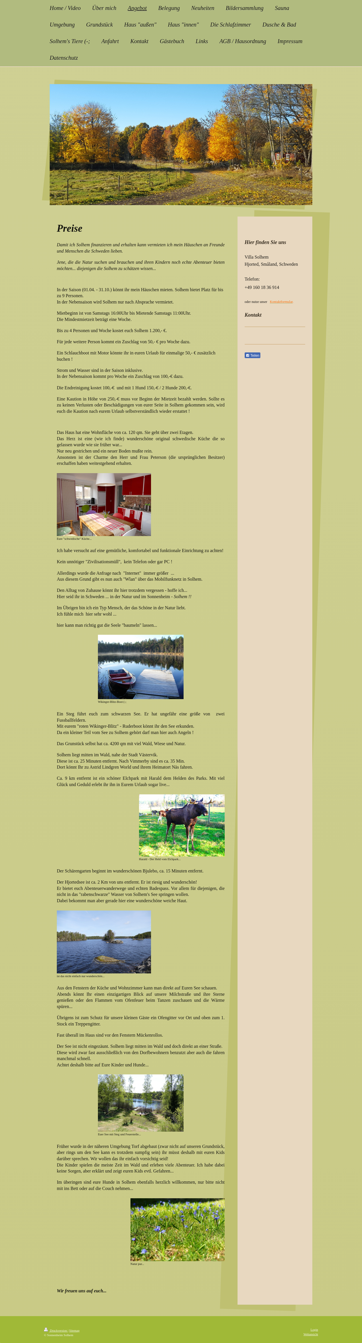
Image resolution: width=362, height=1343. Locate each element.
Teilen (252, 356)
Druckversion (56, 1330)
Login (314, 1329)
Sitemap (74, 1330)
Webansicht (310, 1334)
